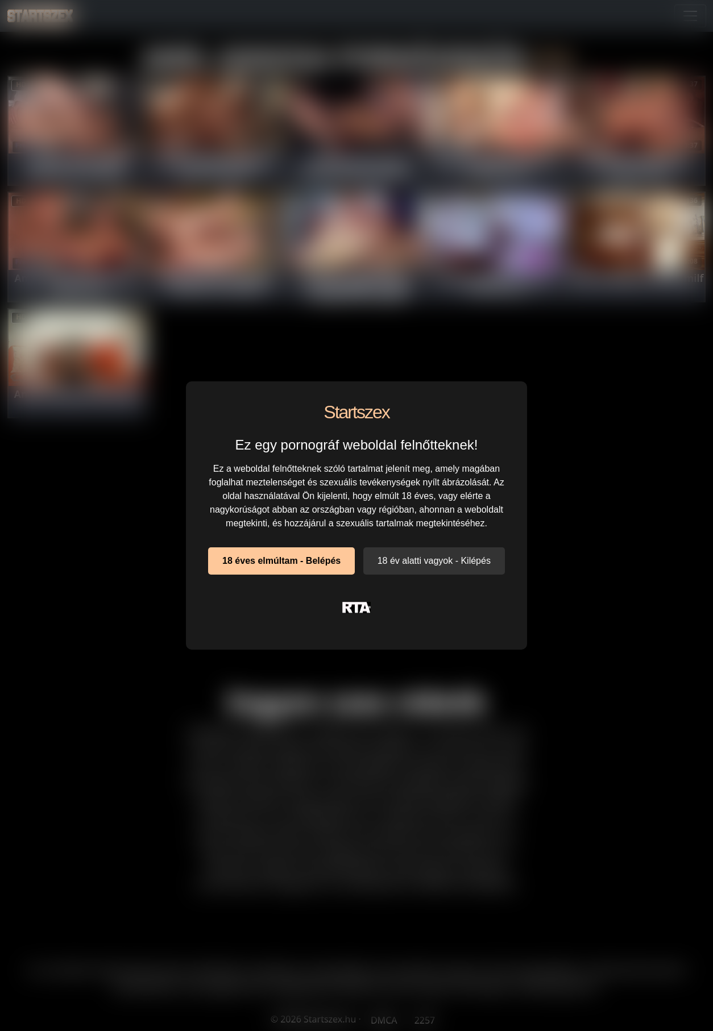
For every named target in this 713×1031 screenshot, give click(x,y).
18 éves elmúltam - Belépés (281, 561)
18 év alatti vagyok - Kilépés (434, 561)
